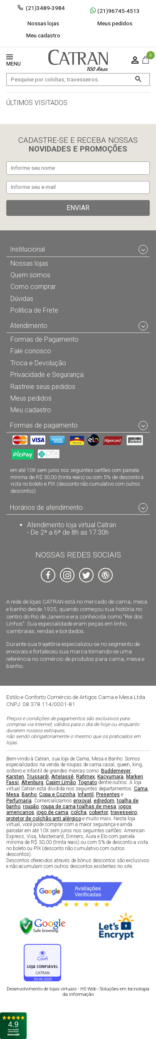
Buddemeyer (116, 770)
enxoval (82, 800)
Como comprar (33, 287)
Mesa (12, 794)
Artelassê (62, 777)
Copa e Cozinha (57, 794)
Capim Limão (61, 782)
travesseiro (124, 812)
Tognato (87, 782)
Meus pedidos (114, 23)
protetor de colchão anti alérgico (43, 818)
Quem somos (30, 275)
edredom (104, 800)
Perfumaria (19, 800)
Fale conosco (30, 351)
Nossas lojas (43, 23)
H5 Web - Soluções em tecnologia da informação (78, 991)
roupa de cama (58, 806)
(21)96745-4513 (115, 10)
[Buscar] (137, 79)
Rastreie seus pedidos (42, 386)
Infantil (86, 794)
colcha (79, 812)
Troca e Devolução (38, 363)
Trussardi (38, 777)
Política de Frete (34, 310)
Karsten (15, 777)
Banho (29, 794)
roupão (31, 806)
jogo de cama (52, 812)
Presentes (108, 794)
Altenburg (32, 782)
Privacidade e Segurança (47, 375)
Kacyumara (110, 777)
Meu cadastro (43, 35)
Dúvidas (21, 298)
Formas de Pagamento (44, 339)
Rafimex (85, 777)
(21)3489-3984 (45, 8)
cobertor (98, 812)
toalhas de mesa (96, 806)
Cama (141, 788)
